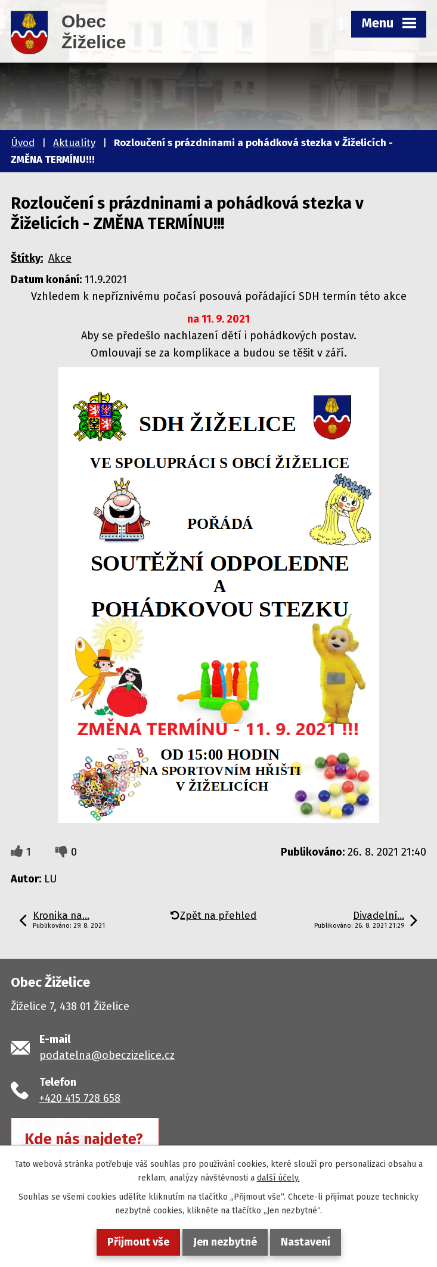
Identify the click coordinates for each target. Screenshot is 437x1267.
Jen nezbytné (225, 1242)
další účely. (278, 1178)
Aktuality (74, 143)
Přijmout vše (138, 1242)
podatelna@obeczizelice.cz (107, 1055)
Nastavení (305, 1242)
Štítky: (27, 258)
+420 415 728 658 (79, 1098)
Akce (60, 258)
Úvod (23, 143)
